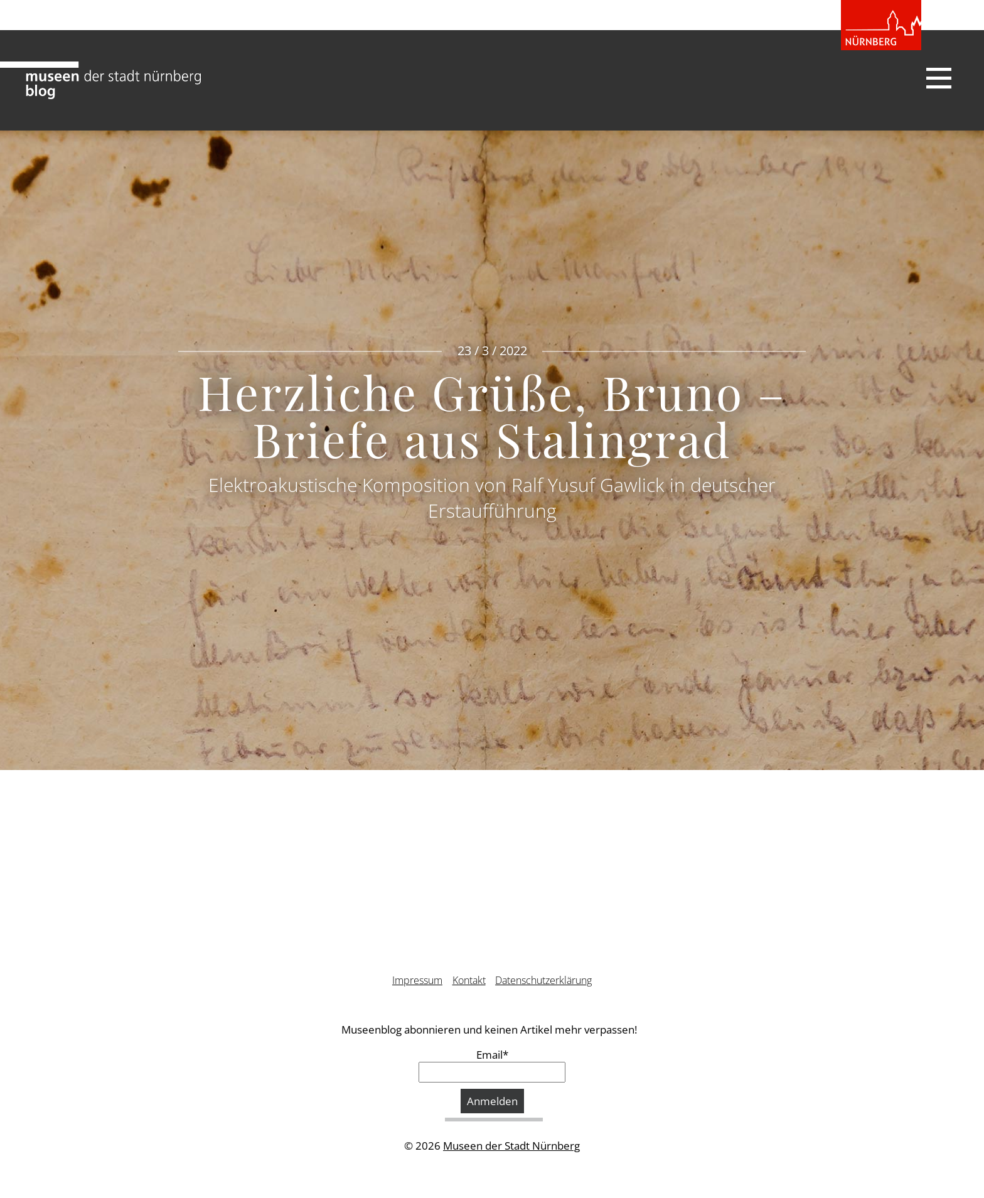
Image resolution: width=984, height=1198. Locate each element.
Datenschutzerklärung (543, 980)
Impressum (417, 980)
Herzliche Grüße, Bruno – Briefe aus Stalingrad (492, 414)
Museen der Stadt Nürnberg (511, 1145)
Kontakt (469, 980)
